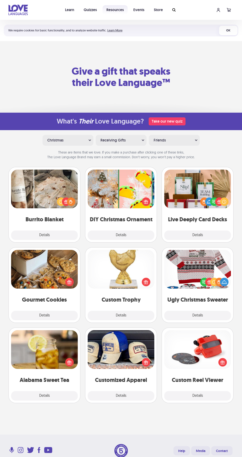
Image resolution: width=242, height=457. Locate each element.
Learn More (114, 30)
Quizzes (90, 9)
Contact (222, 451)
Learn (69, 9)
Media (200, 451)
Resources (115, 9)
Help (181, 451)
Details (44, 235)
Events (138, 9)
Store (158, 9)
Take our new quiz (167, 121)
